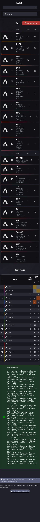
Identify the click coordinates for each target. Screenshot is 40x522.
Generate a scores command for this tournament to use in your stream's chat (19, 498)
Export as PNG (31, 23)
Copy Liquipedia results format (20, 509)
